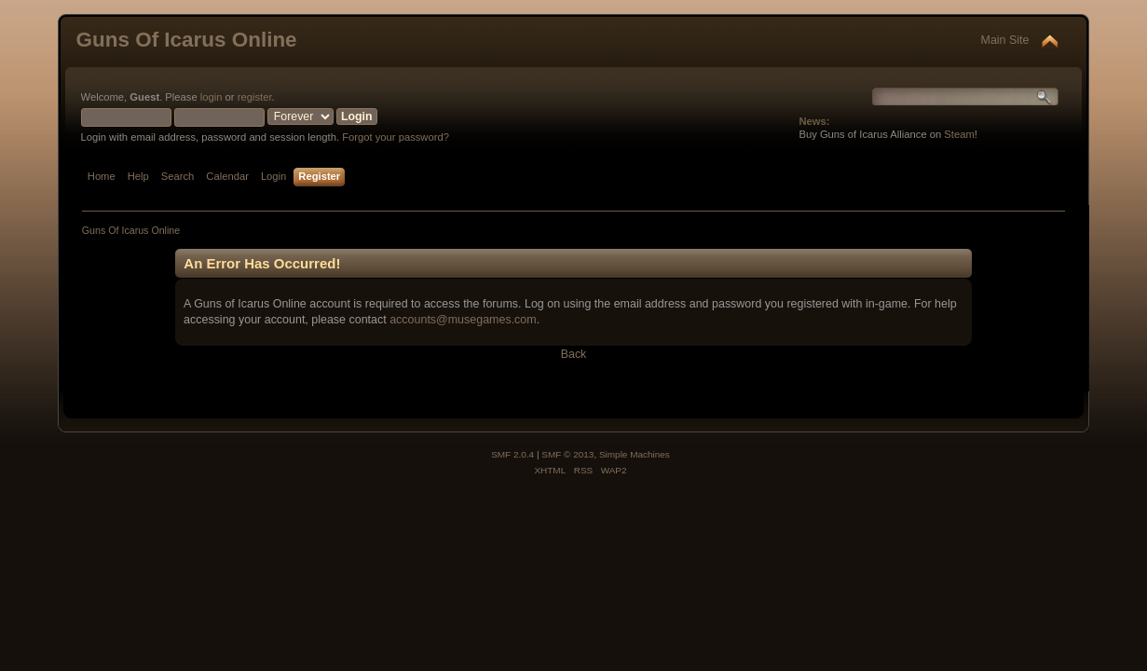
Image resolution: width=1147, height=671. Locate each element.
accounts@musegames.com (463, 319)
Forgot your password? (395, 137)
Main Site (1005, 40)
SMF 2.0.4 (512, 454)
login (211, 97)
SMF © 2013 (567, 454)
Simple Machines (634, 454)
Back (574, 354)
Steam (959, 134)
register (255, 97)
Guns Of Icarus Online (186, 39)
